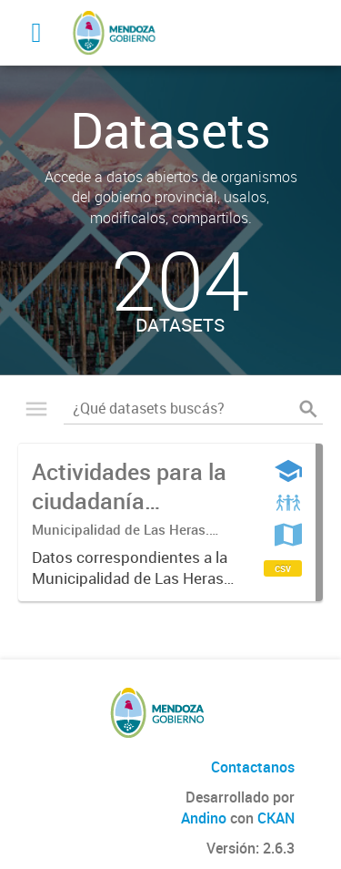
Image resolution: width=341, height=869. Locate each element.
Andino (203, 818)
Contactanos (253, 767)
